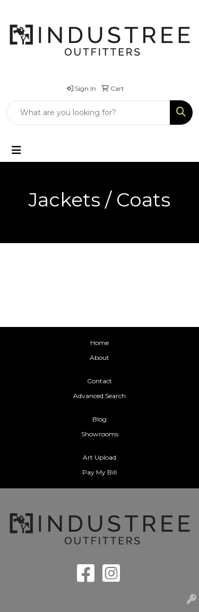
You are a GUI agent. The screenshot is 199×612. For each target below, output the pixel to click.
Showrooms (99, 434)
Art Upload (99, 457)
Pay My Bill (99, 472)
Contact (99, 381)
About (99, 357)
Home (99, 343)
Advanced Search (99, 396)
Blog (99, 419)
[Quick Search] (88, 112)
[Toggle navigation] (16, 150)
